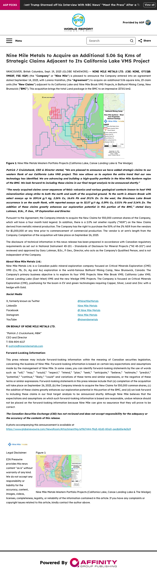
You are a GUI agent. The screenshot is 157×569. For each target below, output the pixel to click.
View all (149, 4)
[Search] (107, 40)
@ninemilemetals (88, 319)
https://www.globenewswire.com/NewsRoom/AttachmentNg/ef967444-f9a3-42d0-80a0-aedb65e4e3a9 (68, 429)
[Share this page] (144, 41)
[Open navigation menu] (14, 41)
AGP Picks (10, 4)
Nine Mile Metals (87, 314)
